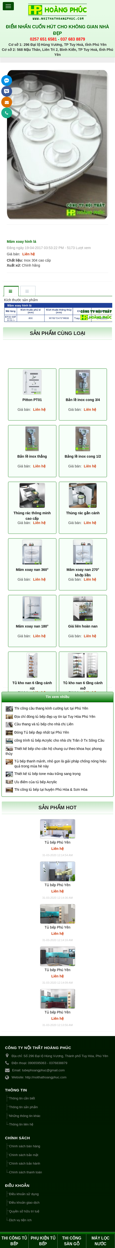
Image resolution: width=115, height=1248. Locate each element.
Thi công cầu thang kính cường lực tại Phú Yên (51, 708)
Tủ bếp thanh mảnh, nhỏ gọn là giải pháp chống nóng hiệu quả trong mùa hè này (60, 763)
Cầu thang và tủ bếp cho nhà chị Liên (43, 724)
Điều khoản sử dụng (24, 1194)
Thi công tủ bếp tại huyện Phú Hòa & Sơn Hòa (50, 789)
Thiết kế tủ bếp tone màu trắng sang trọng (47, 774)
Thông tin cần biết (22, 1098)
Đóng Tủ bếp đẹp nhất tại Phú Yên (41, 732)
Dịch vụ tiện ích (20, 1220)
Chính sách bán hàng (24, 1146)
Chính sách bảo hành (24, 1163)
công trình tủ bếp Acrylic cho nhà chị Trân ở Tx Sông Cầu (59, 740)
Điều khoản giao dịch (24, 1202)
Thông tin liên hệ (21, 1124)
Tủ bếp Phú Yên (57, 842)
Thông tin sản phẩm (23, 1107)
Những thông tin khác (25, 1116)
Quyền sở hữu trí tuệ (24, 1211)
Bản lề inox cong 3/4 (83, 691)
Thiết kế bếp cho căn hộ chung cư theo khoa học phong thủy (54, 751)
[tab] (11, 291)
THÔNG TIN (16, 1090)
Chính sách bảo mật (23, 1155)
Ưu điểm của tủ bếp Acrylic (35, 782)
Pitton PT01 (32, 691)
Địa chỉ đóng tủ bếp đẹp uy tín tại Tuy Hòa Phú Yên (54, 717)
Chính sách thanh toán (25, 1172)
